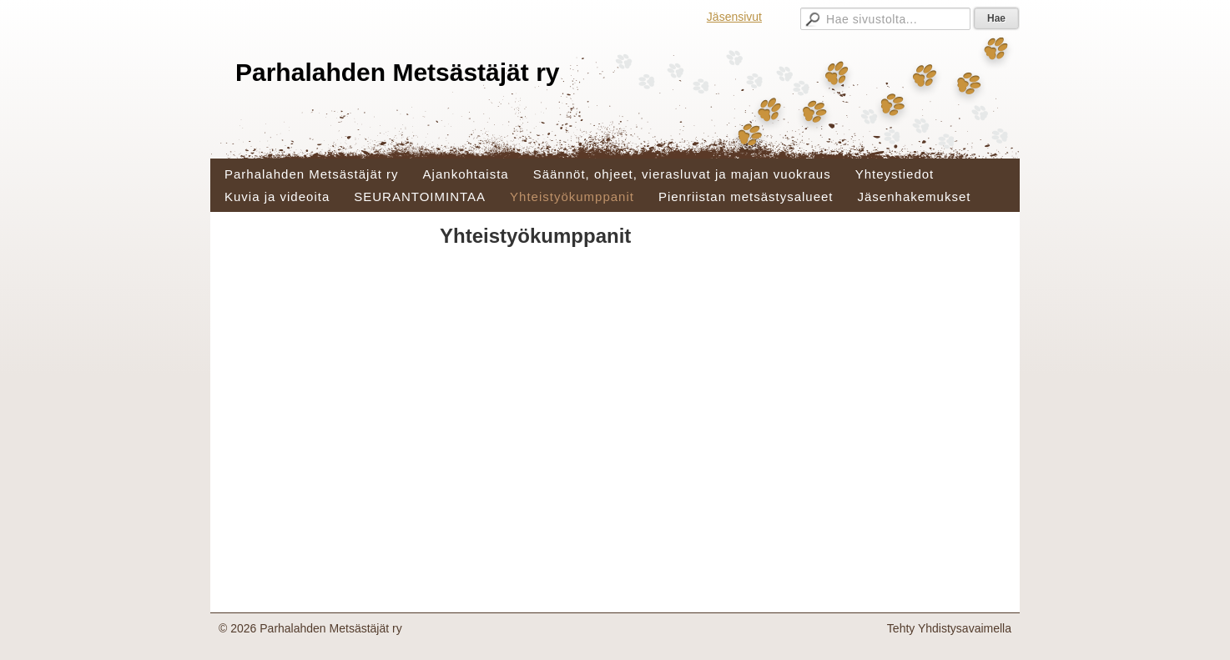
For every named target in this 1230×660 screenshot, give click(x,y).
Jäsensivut (734, 16)
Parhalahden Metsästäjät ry (397, 72)
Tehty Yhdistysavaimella (949, 628)
